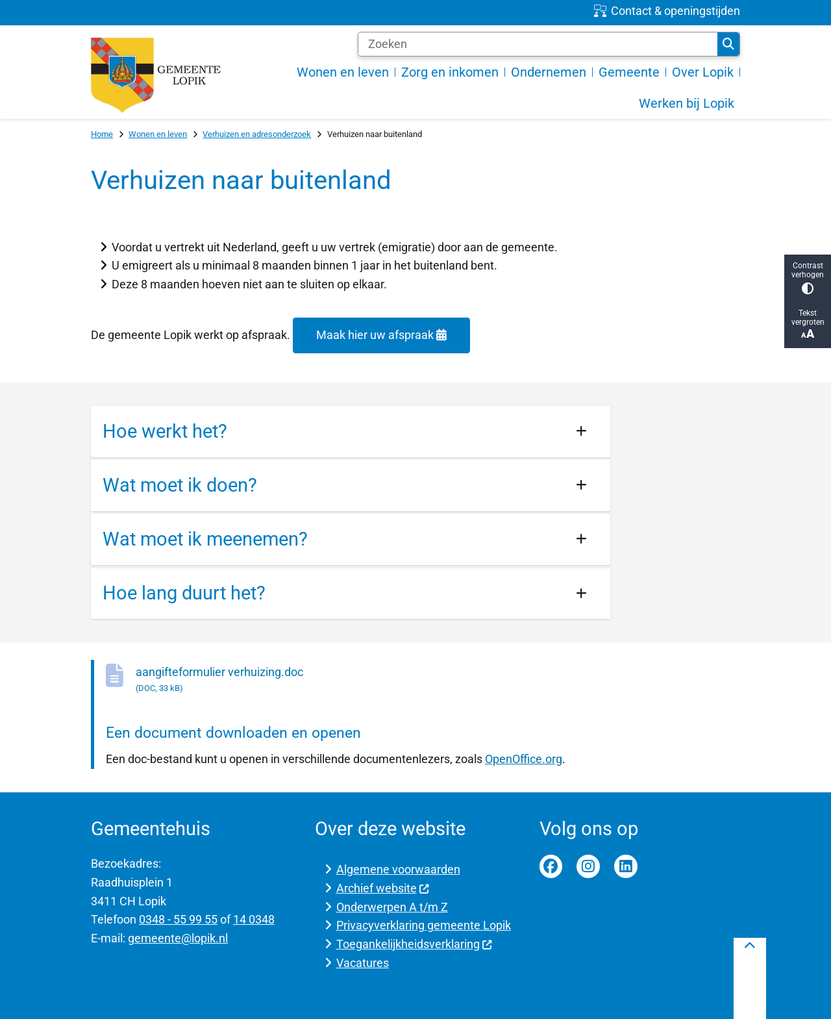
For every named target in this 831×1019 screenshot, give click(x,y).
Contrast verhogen (807, 277)
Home (102, 134)
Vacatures (362, 963)
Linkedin (626, 866)
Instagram (588, 866)
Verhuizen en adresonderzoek (257, 134)
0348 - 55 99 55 (178, 919)
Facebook (551, 866)
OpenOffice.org (523, 759)
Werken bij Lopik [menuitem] (686, 103)
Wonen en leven (158, 134)
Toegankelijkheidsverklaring (414, 944)
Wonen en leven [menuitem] (343, 72)
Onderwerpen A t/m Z (392, 907)
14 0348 (254, 919)
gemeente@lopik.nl (178, 938)
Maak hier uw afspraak (381, 335)
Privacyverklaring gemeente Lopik (423, 925)
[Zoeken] (537, 44)
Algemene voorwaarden (398, 869)
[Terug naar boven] (750, 978)
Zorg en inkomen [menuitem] (450, 72)
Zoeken (728, 44)
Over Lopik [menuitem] (703, 72)
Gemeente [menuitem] (629, 72)
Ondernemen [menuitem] (548, 72)
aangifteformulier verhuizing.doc (373, 680)
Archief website (383, 888)
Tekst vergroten (807, 324)
